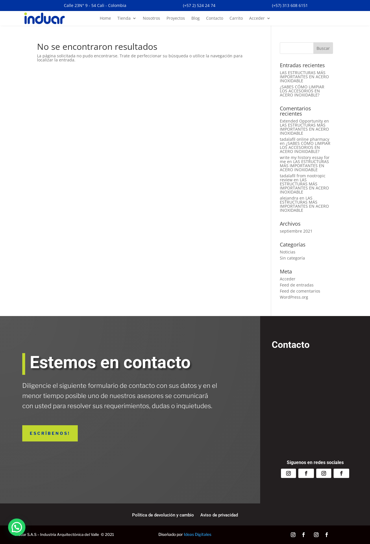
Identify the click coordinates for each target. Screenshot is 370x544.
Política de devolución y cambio (163, 515)
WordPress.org (294, 297)
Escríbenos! (50, 433)
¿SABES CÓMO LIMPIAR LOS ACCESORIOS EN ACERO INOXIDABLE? (302, 91)
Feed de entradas (297, 285)
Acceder (257, 18)
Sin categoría (292, 258)
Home (105, 18)
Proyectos (175, 18)
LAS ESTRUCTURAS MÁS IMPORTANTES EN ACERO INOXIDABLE (304, 76)
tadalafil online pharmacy (304, 139)
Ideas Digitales (197, 534)
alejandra (289, 198)
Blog (195, 18)
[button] (16, 527)
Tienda (124, 18)
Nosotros (151, 18)
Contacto (214, 18)
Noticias (287, 252)
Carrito (236, 18)
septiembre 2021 (296, 231)
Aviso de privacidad (219, 515)
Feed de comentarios (300, 291)
